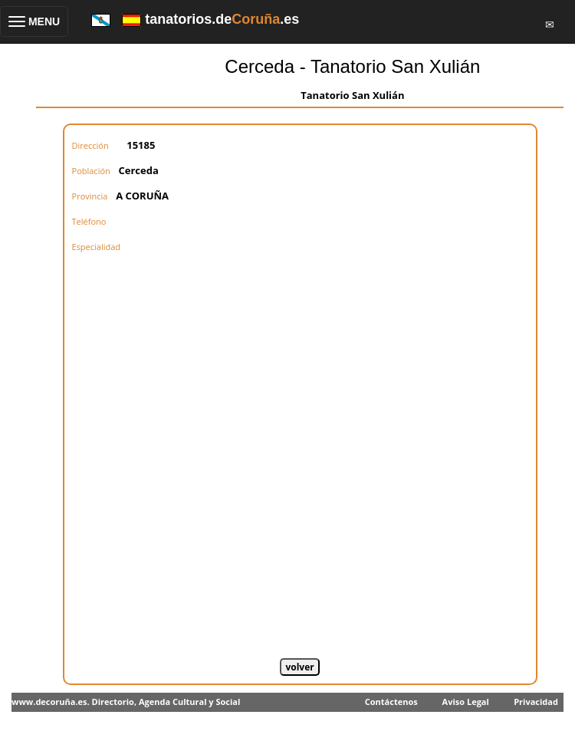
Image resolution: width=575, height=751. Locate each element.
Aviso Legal (465, 701)
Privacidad (536, 701)
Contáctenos (391, 701)
